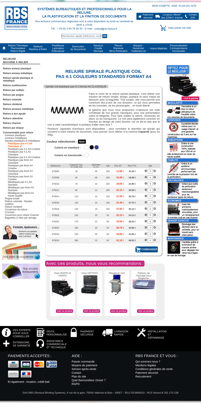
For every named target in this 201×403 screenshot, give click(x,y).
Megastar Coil (117, 273)
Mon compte (161, 5)
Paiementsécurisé (148, 16)
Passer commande (83, 361)
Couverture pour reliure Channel (22, 215)
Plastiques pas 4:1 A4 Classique (20, 145)
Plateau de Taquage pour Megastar (144, 275)
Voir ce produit (64, 311)
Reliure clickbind (12, 104)
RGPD (76, 384)
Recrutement (143, 376)
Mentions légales (145, 365)
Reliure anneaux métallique (18, 109)
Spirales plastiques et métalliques (22, 140)
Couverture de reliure (16, 209)
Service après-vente (84, 369)
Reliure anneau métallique (17, 73)
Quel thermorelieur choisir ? (89, 380)
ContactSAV (193, 16)
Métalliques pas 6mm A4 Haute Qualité (21, 194)
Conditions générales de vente (154, 369)
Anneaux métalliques (16, 138)
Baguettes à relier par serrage (20, 217)
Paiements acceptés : (29, 356)
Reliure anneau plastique (17, 68)
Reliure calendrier (13, 118)
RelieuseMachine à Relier (15, 60)
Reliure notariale (12, 99)
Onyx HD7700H (90, 273)
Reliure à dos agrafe (14, 113)
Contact (76, 372)
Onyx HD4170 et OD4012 (62, 274)
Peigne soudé (12, 198)
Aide (174, 5)
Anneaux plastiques (15, 135)
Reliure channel (12, 123)
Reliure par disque (13, 127)
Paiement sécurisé (146, 372)
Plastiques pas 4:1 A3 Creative (24, 157)
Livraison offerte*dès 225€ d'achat (172, 16)
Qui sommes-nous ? (147, 361)
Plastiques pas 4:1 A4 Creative (24, 149)
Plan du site (187, 5)
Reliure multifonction (15, 85)
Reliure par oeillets (13, 90)
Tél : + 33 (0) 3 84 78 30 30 (67, 28)
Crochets (9, 212)
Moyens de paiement (84, 365)
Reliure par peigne (13, 94)
